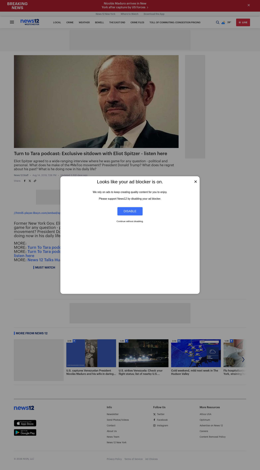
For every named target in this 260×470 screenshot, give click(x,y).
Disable (130, 211)
